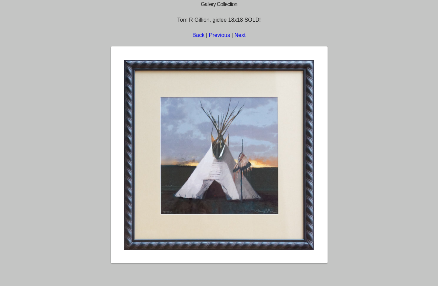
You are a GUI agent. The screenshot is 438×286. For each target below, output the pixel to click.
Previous (219, 35)
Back (198, 35)
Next (240, 35)
